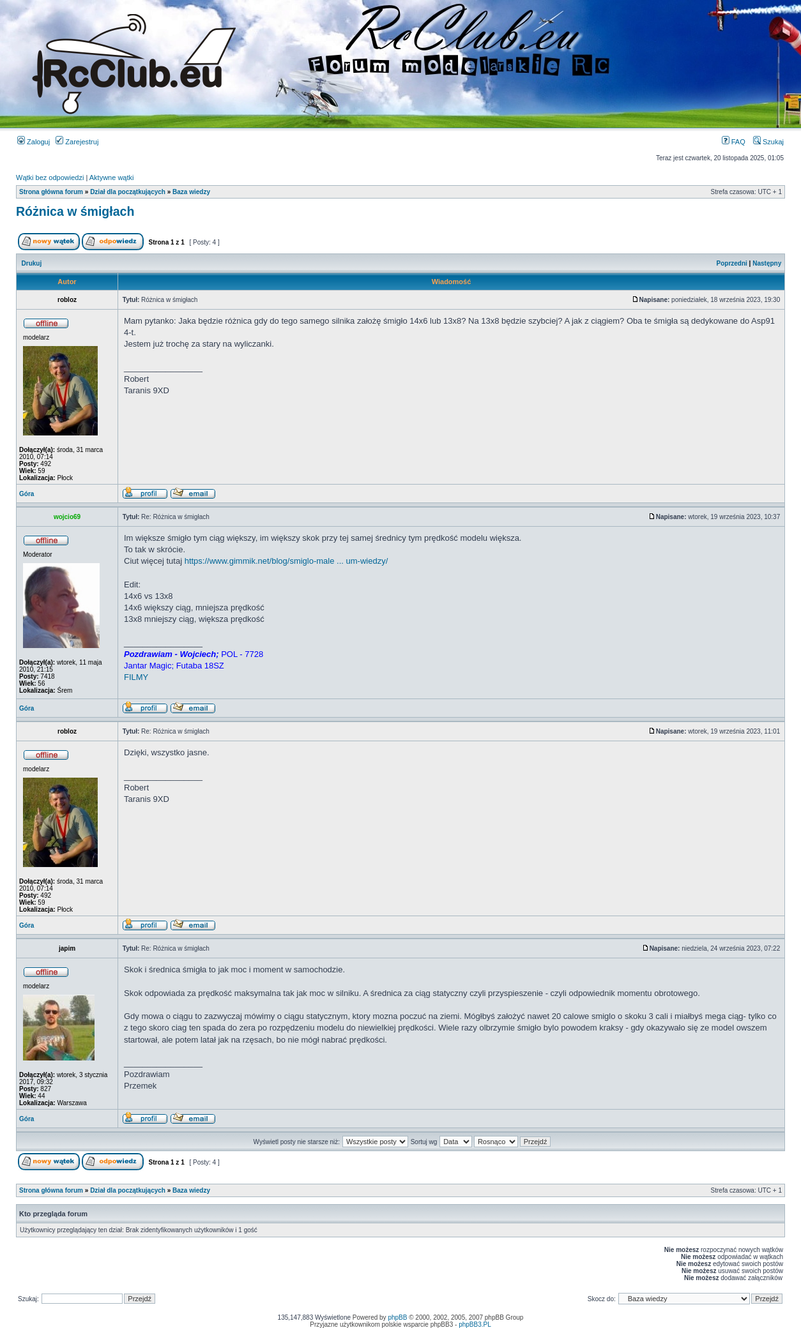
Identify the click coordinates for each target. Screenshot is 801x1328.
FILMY (136, 677)
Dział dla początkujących (127, 191)
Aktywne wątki (111, 177)
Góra (26, 493)
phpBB (397, 1317)
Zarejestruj (77, 142)
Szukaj (768, 142)
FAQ (733, 142)
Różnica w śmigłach (75, 211)
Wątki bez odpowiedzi (50, 177)
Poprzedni (732, 263)
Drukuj (32, 263)
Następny (766, 263)
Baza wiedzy (191, 191)
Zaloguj (33, 142)
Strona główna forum (51, 191)
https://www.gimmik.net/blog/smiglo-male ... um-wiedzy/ (286, 561)
